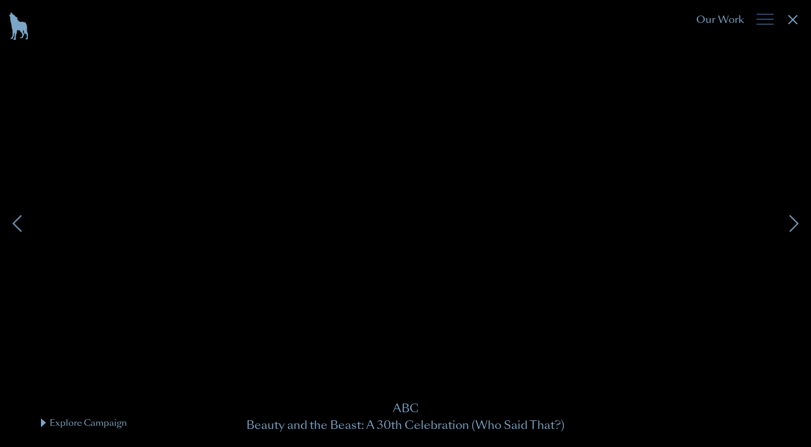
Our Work (720, 19)
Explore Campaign (84, 423)
